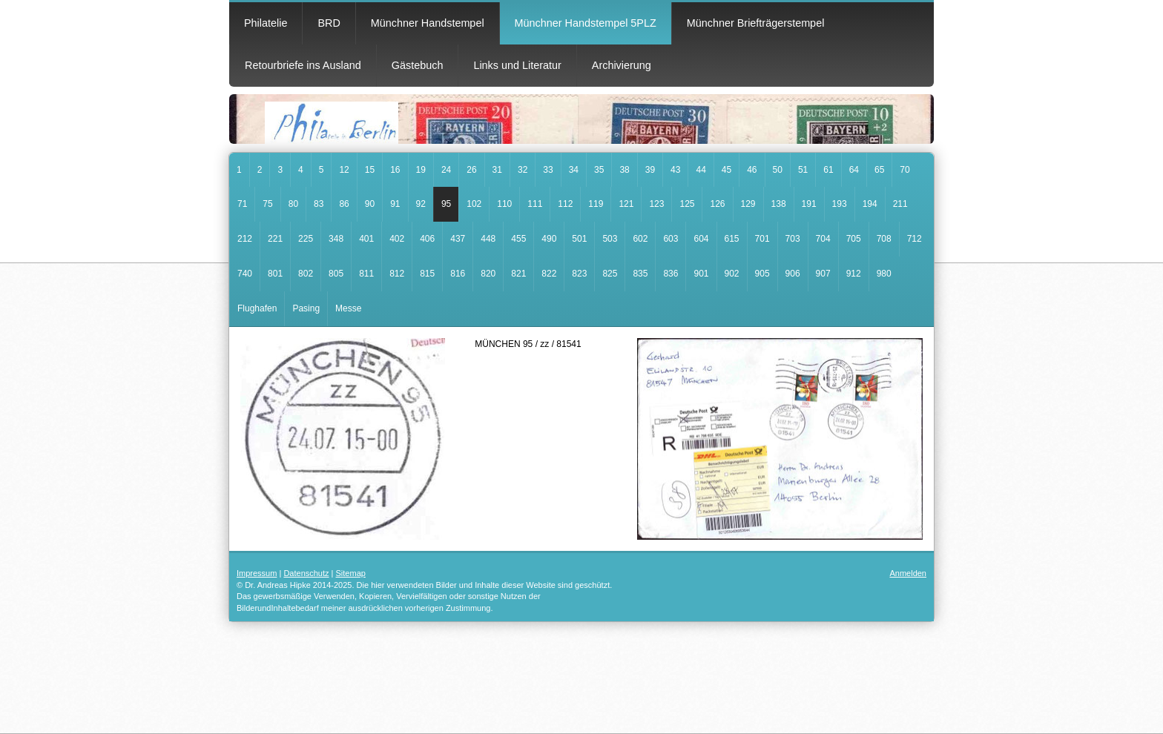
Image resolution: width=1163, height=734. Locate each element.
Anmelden (907, 573)
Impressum (257, 573)
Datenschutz (306, 573)
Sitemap (351, 573)
